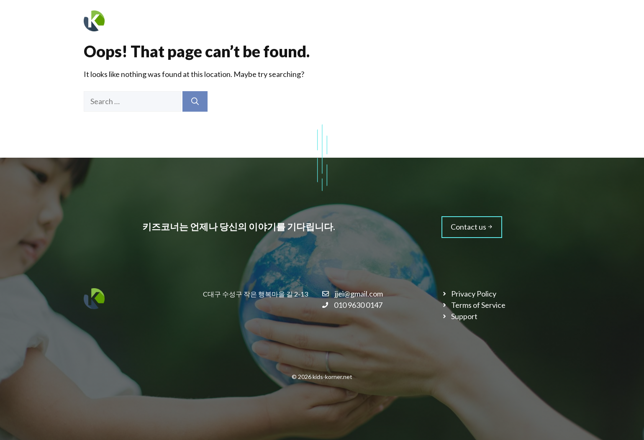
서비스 (443, 21)
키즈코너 (133, 21)
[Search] (195, 101)
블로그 (493, 20)
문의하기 (537, 21)
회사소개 (399, 21)
